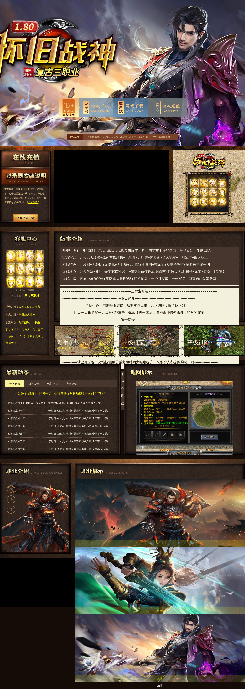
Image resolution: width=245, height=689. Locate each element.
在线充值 (25, 159)
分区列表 (14, 383)
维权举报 (239, 575)
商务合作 (213, 575)
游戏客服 (201, 575)
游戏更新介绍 (25, 218)
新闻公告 (33, 383)
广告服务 (175, 575)
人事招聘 (188, 575)
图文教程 (33, 202)
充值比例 (71, 383)
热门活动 (52, 383)
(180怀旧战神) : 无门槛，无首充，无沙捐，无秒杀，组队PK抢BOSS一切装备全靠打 (128, 136)
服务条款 (163, 575)
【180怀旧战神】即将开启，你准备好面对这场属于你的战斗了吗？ (61, 393)
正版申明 (226, 575)
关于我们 (150, 575)
